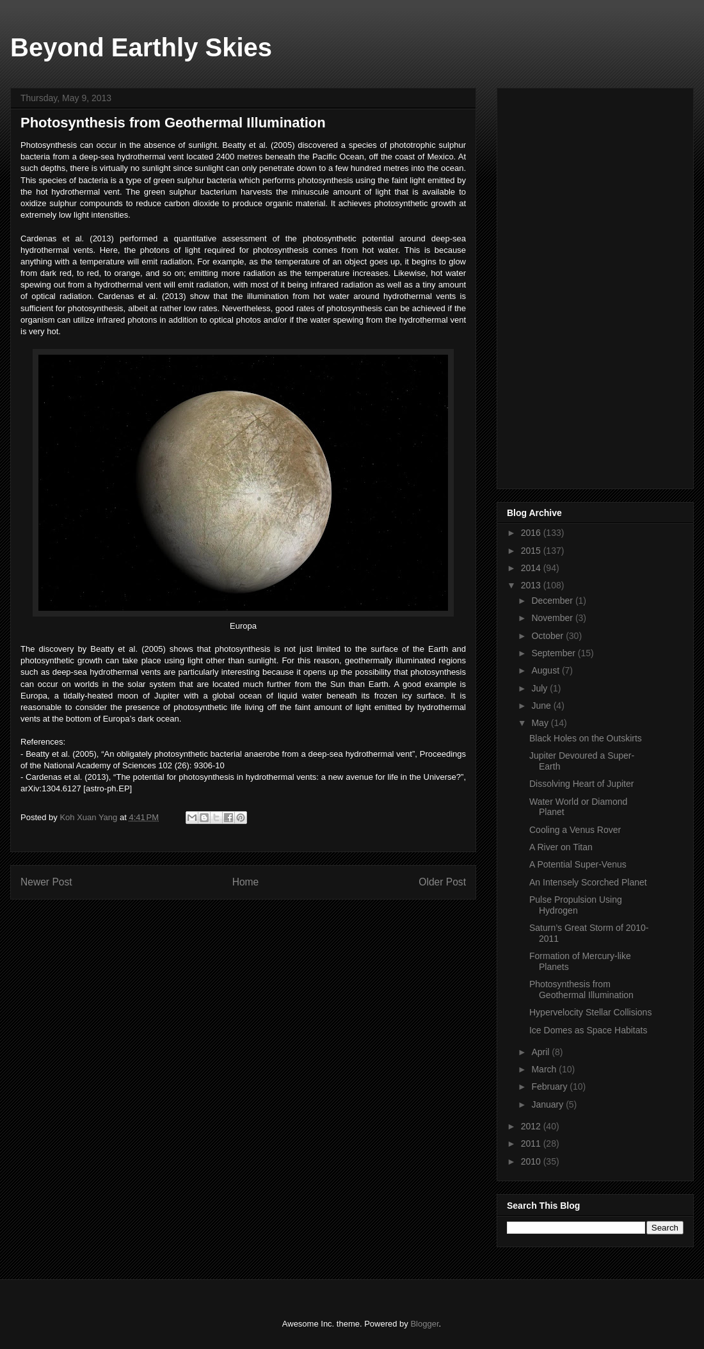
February (550, 1086)
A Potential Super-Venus (578, 864)
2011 (532, 1143)
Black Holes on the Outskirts (585, 738)
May (540, 723)
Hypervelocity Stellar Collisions (590, 1012)
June (542, 705)
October (548, 636)
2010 (532, 1161)
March (545, 1069)
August (546, 670)
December (553, 600)
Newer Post (46, 881)
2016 (532, 533)
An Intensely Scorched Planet (588, 882)
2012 (532, 1126)
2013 (532, 585)
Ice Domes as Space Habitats (588, 1030)
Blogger (424, 1324)
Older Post (442, 881)
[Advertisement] (581, 285)
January (548, 1104)
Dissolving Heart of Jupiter (581, 784)
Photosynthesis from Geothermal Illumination (581, 989)
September (554, 653)
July (540, 688)
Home (245, 881)
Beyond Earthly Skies (141, 47)
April (541, 1052)
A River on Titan (561, 847)
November (553, 618)
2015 (532, 550)
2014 (532, 568)
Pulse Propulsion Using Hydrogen (575, 905)
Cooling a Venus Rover (575, 830)
